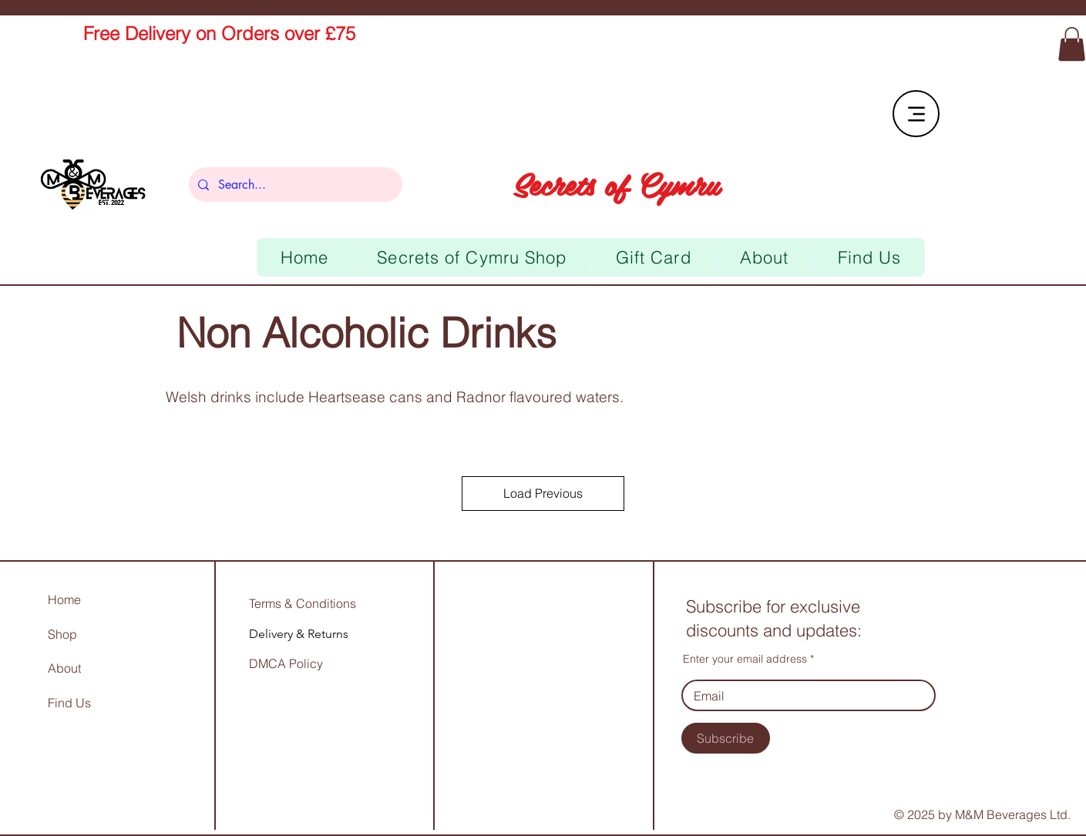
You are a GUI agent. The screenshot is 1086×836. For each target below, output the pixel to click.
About (64, 668)
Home (64, 599)
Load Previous (543, 493)
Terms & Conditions (302, 603)
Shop (62, 634)
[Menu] (916, 113)
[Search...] (294, 184)
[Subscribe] (725, 738)
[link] (1071, 44)
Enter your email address (745, 658)
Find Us (71, 702)
